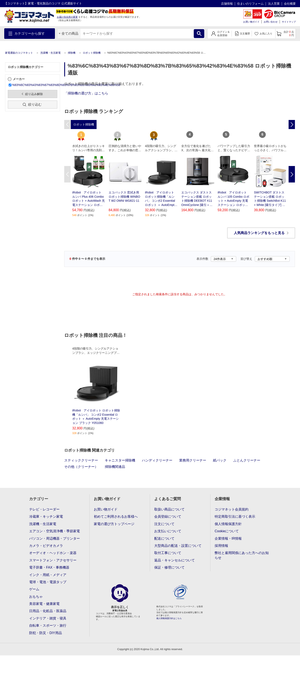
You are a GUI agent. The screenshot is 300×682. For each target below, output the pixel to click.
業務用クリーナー (192, 460)
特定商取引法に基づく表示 (235, 516)
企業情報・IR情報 (228, 538)
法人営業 (274, 3)
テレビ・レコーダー (44, 509)
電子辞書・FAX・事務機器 (49, 567)
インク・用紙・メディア (47, 575)
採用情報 (221, 545)
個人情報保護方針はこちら (169, 618)
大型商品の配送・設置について (178, 545)
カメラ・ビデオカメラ (46, 545)
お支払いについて (167, 531)
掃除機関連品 (115, 466)
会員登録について (167, 516)
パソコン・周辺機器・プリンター (54, 538)
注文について (164, 524)
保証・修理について (169, 567)
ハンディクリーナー (157, 460)
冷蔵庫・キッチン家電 (46, 516)
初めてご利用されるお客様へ (116, 516)
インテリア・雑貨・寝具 (47, 618)
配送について (164, 538)
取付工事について (167, 553)
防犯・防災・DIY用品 (45, 633)
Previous (67, 174)
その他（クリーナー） (81, 466)
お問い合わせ (271, 21)
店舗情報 (227, 3)
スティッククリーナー (81, 460)
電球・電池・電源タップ (47, 582)
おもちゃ (36, 596)
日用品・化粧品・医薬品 (47, 611)
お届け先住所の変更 (67, 17)
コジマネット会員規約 (231, 509)
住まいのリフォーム (250, 3)
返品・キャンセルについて (174, 560)
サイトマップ (289, 21)
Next (292, 174)
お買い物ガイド (251, 21)
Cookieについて (227, 531)
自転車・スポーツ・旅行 (47, 625)
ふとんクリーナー (246, 460)
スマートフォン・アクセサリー (52, 560)
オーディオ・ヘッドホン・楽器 (52, 553)
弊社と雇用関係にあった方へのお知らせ (242, 555)
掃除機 (71, 52)
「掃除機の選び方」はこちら (86, 93)
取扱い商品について (169, 509)
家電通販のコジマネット (19, 52)
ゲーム (34, 589)
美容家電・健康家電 (44, 604)
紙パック (219, 460)
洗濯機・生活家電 (50, 52)
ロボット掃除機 (92, 52)
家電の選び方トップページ (114, 524)
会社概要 (290, 3)
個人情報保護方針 (228, 524)
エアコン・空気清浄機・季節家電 (54, 531)
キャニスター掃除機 (120, 460)
